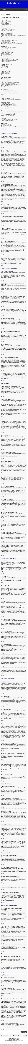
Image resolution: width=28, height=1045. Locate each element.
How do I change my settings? (6, 34)
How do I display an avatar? (6, 41)
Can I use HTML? (4, 66)
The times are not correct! (5, 36)
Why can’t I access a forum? (6, 54)
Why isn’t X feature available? (6, 125)
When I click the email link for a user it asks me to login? (11, 43)
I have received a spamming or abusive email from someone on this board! (13, 94)
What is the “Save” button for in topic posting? (9, 59)
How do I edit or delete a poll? (6, 53)
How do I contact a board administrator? (8, 129)
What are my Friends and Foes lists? (7, 98)
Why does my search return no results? (8, 104)
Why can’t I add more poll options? (7, 52)
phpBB (24, 324)
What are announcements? (6, 71)
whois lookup (9, 1005)
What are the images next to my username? (9, 40)
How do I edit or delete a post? (6, 48)
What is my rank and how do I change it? (8, 42)
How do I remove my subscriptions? (7, 115)
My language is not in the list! (6, 39)
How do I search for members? (6, 106)
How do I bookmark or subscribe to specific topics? (10, 113)
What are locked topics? (5, 73)
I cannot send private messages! (7, 90)
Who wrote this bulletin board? (6, 124)
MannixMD (17, 1039)
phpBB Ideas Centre (7, 992)
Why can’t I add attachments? (6, 55)
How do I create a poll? (5, 51)
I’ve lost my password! (5, 28)
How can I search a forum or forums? (8, 103)
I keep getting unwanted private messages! (9, 91)
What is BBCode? (4, 65)
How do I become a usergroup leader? (8, 83)
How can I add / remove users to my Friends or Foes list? (11, 99)
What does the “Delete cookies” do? (7, 30)
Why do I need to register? (6, 21)
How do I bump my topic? (5, 61)
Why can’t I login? (4, 25)
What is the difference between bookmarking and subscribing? (12, 111)
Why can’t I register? (5, 23)
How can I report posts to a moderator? (8, 58)
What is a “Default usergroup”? (6, 85)
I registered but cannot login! (6, 24)
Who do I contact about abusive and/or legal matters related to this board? (13, 127)
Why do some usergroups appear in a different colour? (11, 84)
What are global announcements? (7, 70)
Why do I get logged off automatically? (8, 29)
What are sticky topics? (5, 72)
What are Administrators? (5, 78)
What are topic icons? (5, 74)
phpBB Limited (9, 980)
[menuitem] (4, 9)
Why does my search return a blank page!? (9, 105)
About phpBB (10, 982)
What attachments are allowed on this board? (9, 119)
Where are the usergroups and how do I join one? (10, 82)
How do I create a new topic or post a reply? (9, 47)
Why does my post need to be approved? (8, 60)
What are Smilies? (4, 67)
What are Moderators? (5, 79)
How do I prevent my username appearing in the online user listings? (13, 35)
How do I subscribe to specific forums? (8, 114)
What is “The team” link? (5, 86)
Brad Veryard (17, 1038)
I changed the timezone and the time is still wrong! (10, 37)
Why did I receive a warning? (6, 56)
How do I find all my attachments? (7, 120)
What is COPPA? (4, 22)
